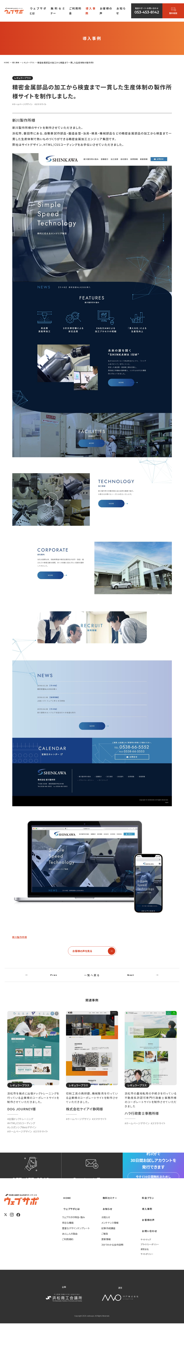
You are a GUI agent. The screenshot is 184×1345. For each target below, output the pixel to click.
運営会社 (145, 1270)
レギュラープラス (26, 78)
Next (131, 978)
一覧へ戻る (91, 978)
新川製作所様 (21, 938)
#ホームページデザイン (24, 105)
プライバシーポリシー (151, 1265)
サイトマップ (147, 1260)
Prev (54, 978)
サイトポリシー (148, 1275)
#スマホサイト (46, 105)
